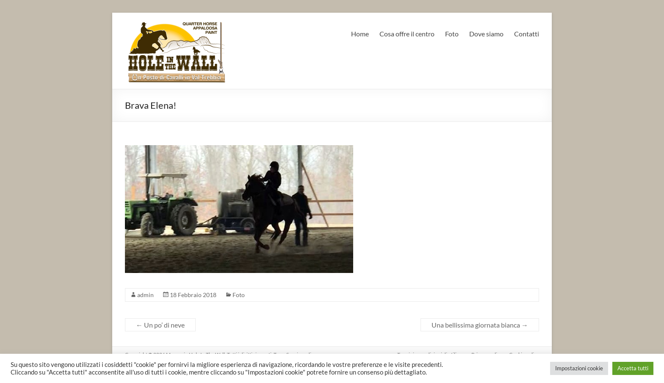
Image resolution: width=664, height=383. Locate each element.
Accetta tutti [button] (632, 368)
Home (360, 34)
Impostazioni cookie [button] (579, 368)
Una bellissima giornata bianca (480, 325)
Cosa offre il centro (406, 34)
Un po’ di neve (160, 325)
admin (145, 294)
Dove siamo (486, 34)
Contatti (526, 34)
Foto (452, 34)
